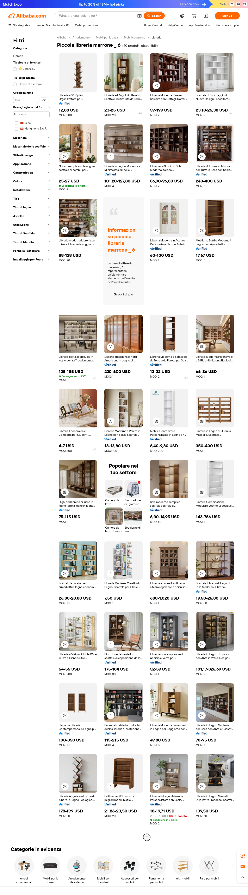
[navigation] (31, 438)
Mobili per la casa (107, 37)
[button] (139, 15)
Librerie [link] (156, 37)
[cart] (195, 16)
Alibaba (61, 37)
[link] (242, 855)
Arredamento (81, 37)
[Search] (154, 15)
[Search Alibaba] (96, 15)
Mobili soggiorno (134, 37)
